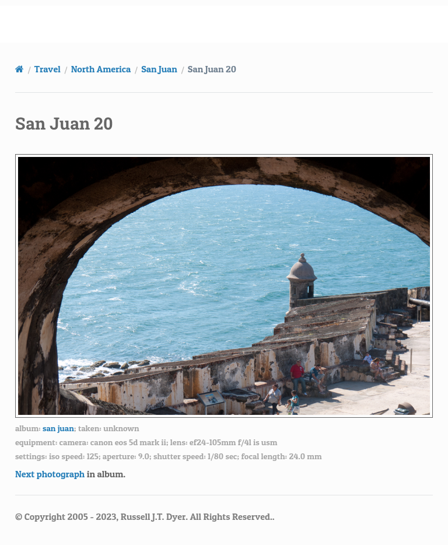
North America (101, 69)
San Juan (159, 69)
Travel (47, 69)
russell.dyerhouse (231, 24)
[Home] (19, 69)
